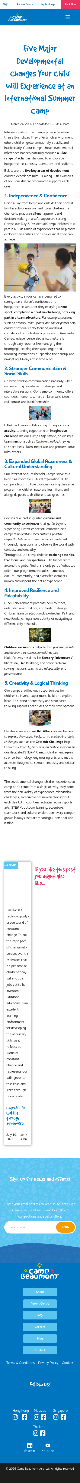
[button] (68, 17)
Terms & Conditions (20, 1362)
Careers (40, 1327)
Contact (40, 1350)
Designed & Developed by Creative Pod (40, 1476)
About (40, 1292)
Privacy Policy (48, 1362)
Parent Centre (40, 1303)
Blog (40, 1338)
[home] (18, 17)
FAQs (40, 1315)
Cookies (68, 1362)
